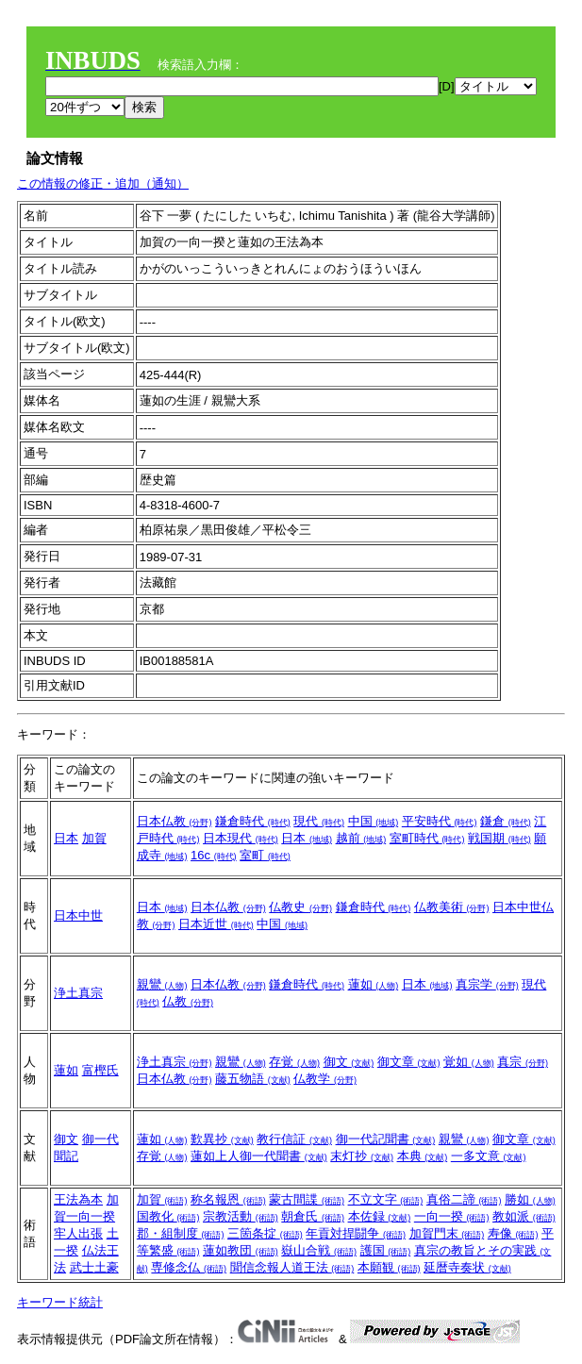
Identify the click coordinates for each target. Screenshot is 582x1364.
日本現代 (240, 838)
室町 (265, 855)
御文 (349, 1062)
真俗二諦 (464, 1199)
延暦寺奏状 (467, 1267)
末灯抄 (361, 1156)
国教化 (168, 1216)
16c (214, 855)
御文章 (409, 1062)
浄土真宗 (78, 993)
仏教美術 (452, 907)
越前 (361, 838)
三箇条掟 (265, 1233)
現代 (318, 821)
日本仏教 (174, 821)
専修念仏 (188, 1267)
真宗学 (487, 984)
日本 (66, 838)
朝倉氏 (312, 1216)
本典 (422, 1156)
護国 (385, 1250)
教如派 (524, 1216)
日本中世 (78, 915)
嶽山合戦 (319, 1250)
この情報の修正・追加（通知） (103, 183)
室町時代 (427, 838)
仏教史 (300, 907)
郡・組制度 (180, 1233)
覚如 (468, 1062)
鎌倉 (505, 821)
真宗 (522, 1062)
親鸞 (162, 984)
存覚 (294, 1062)
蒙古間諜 (306, 1199)
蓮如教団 (240, 1250)
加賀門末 (447, 1233)
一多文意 (488, 1156)
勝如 (530, 1199)
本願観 (389, 1267)
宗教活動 (240, 1216)
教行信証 (294, 1139)
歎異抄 (222, 1139)
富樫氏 (100, 1070)
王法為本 (78, 1199)
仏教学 (325, 1079)
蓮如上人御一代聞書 (259, 1156)
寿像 (513, 1233)
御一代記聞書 (386, 1139)
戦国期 (499, 838)
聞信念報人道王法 (292, 1267)
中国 (373, 821)
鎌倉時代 (253, 821)
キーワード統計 (60, 1302)
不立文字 (386, 1199)
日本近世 (216, 924)
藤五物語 (253, 1079)
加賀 (94, 838)
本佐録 (379, 1216)
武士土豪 (94, 1267)
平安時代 (439, 821)
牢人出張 (78, 1233)
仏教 (187, 1001)
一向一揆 (452, 1216)
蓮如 (373, 984)
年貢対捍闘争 (356, 1233)
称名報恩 (228, 1199)
